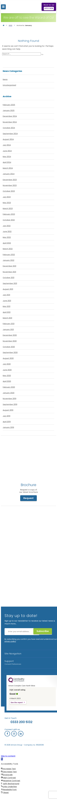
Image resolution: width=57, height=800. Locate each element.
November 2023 (10, 185)
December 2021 (9, 266)
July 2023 (7, 197)
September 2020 (10, 352)
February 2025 (9, 104)
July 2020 (7, 364)
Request (28, 498)
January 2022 (8, 260)
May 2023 (7, 202)
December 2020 (10, 335)
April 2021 (7, 312)
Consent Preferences (13, 664)
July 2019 (6, 416)
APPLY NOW (48, 8)
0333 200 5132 (21, 722)
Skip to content (8, 756)
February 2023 (9, 214)
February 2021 (8, 323)
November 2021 (9, 272)
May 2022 (7, 237)
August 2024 (8, 139)
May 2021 (6, 306)
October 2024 (9, 127)
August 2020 (8, 358)
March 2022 (8, 248)
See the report (17, 702)
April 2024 (7, 162)
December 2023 (10, 179)
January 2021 (8, 329)
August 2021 (8, 289)
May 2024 (7, 156)
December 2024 (10, 116)
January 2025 (8, 110)
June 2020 (7, 370)
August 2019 (8, 410)
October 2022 (9, 220)
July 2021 (6, 295)
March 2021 (7, 318)
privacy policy (10, 641)
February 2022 (9, 254)
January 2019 (8, 427)
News (5, 79)
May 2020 (7, 375)
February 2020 (9, 387)
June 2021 (7, 300)
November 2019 (9, 398)
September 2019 (10, 404)
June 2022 (7, 231)
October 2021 (8, 277)
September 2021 (10, 283)
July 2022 (7, 225)
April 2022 (7, 243)
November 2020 (10, 341)
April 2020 (7, 381)
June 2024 (7, 151)
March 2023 (8, 208)
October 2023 (9, 191)
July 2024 (7, 145)
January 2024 (8, 174)
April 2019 (7, 421)
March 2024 (8, 168)
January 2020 (8, 393)
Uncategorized (9, 85)
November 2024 (10, 122)
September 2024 (10, 133)
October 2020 (9, 346)
